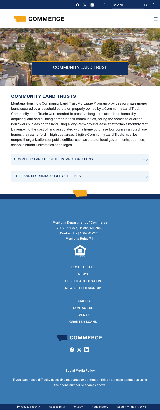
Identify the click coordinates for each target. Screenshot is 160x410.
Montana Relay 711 (80, 239)
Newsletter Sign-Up (83, 288)
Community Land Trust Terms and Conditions (53, 159)
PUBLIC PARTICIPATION (83, 281)
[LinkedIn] (92, 5)
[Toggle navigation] (155, 19)
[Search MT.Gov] (128, 5)
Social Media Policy (80, 370)
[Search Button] (145, 5)
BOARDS (83, 301)
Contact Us (68, 233)
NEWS (83, 274)
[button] (103, 5)
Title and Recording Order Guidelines (47, 176)
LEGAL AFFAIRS (83, 267)
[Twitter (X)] (85, 5)
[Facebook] (77, 5)
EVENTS (83, 315)
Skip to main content (17, 4)
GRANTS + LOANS (83, 322)
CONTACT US (83, 308)
